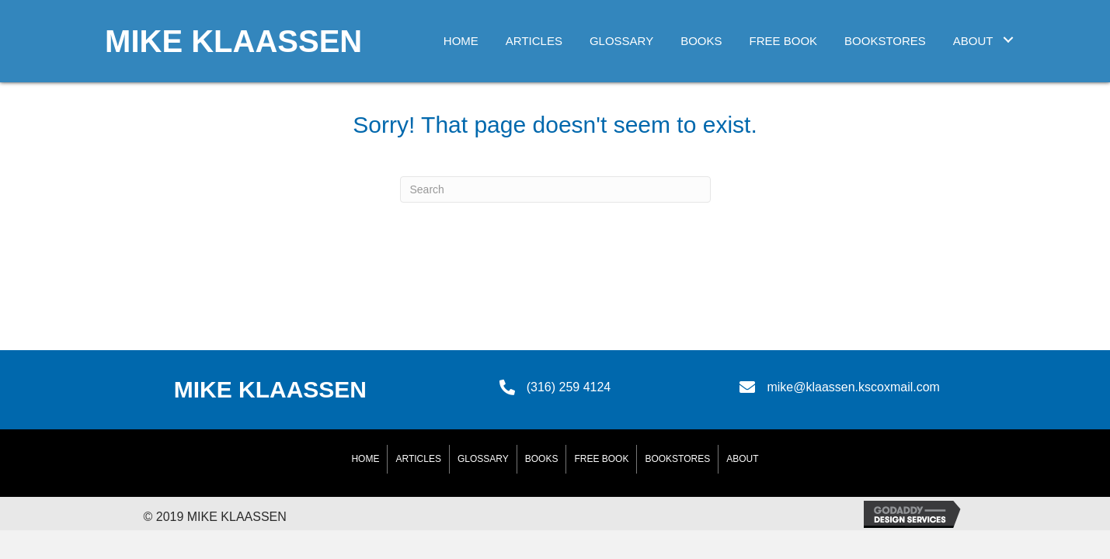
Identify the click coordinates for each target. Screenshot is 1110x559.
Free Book (601, 458)
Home (365, 458)
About (742, 458)
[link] (461, 39)
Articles (417, 458)
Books (541, 458)
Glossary (483, 458)
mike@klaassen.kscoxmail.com (853, 387)
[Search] (555, 189)
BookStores (677, 458)
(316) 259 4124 (569, 387)
